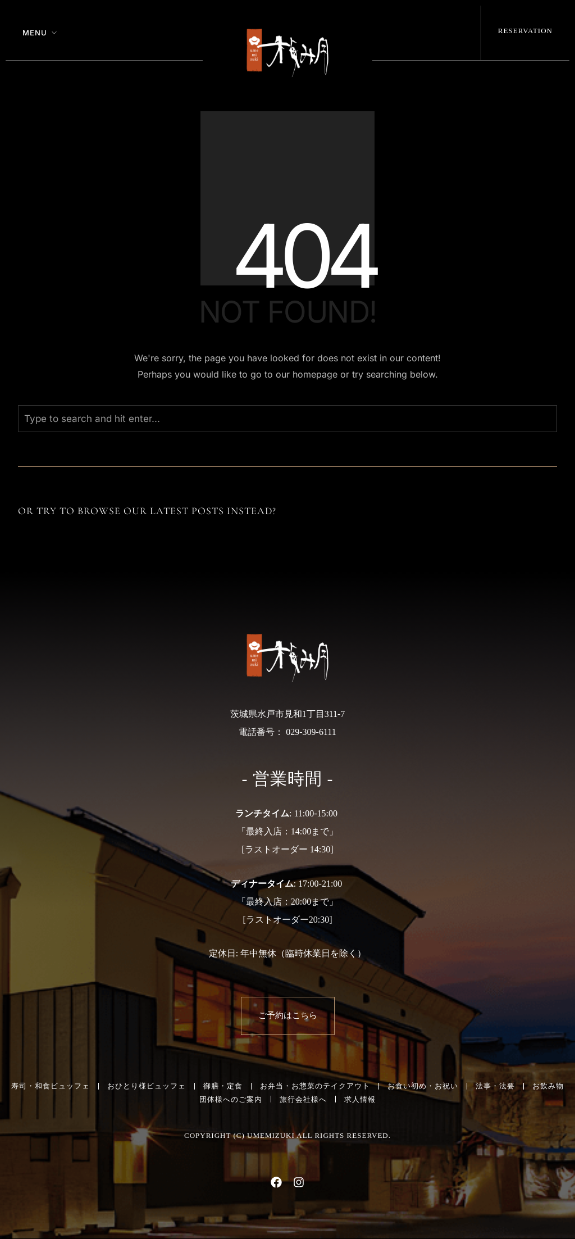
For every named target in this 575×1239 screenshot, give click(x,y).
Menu (34, 32)
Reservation (525, 30)
